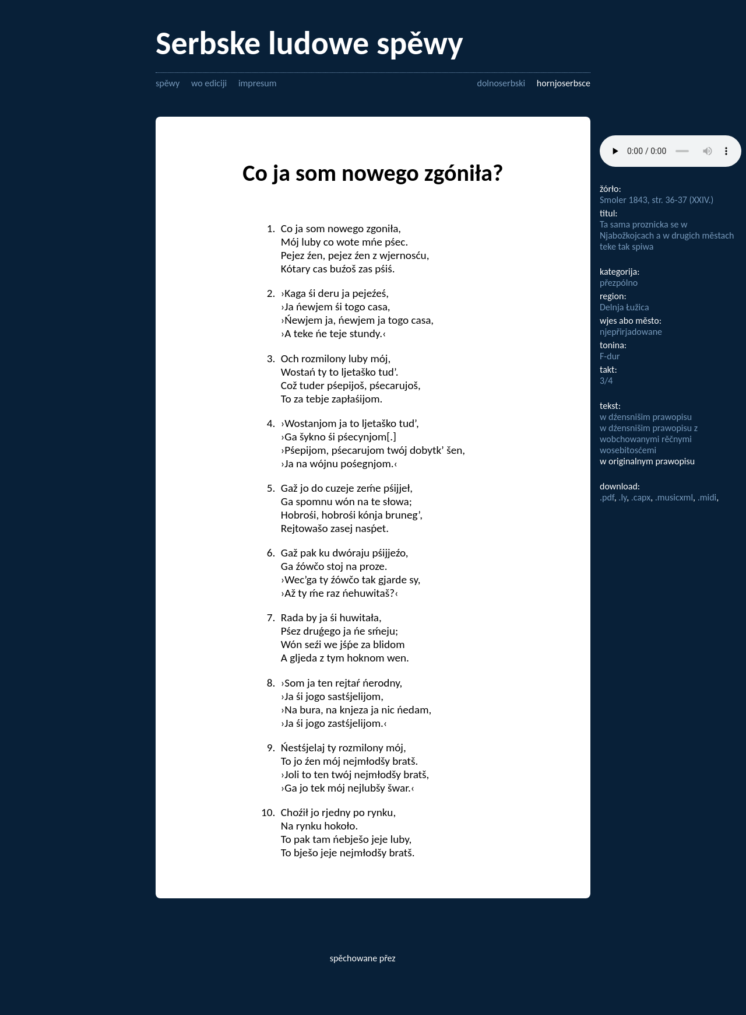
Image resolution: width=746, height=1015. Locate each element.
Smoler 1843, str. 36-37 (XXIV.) (656, 199)
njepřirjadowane (631, 331)
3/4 (606, 380)
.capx (640, 497)
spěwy (168, 83)
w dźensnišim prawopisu (646, 416)
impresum (257, 83)
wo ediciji (209, 83)
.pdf (607, 497)
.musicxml (674, 497)
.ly (622, 497)
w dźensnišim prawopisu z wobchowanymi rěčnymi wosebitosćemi (649, 439)
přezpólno (619, 282)
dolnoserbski (501, 83)
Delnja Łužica (624, 307)
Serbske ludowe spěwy (309, 43)
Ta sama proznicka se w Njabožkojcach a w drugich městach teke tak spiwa (667, 235)
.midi (707, 497)
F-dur (610, 356)
